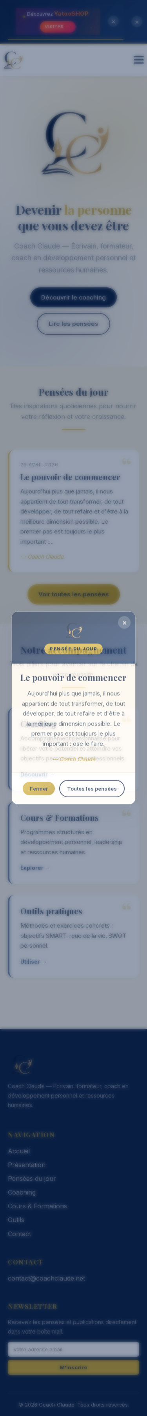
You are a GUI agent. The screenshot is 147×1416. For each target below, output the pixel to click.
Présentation (26, 1165)
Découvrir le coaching (73, 297)
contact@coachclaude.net (46, 1278)
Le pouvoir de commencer (70, 476)
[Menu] (139, 60)
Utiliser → (33, 961)
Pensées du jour (32, 1178)
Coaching (38, 723)
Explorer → (35, 867)
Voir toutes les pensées (73, 594)
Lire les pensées (73, 323)
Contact (19, 1234)
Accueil (19, 1151)
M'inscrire (73, 1367)
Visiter (58, 27)
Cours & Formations (59, 817)
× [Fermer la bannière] (113, 21)
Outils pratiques (51, 911)
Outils (16, 1220)
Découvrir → (37, 774)
